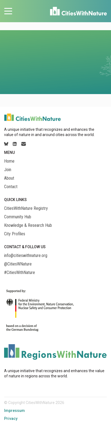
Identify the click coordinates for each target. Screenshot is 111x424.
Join (7, 170)
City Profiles (14, 234)
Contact (10, 187)
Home (9, 161)
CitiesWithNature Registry (26, 208)
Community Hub (17, 217)
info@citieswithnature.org (25, 255)
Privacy (10, 418)
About (9, 178)
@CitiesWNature (18, 264)
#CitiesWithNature (19, 272)
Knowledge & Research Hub (28, 225)
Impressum (14, 410)
